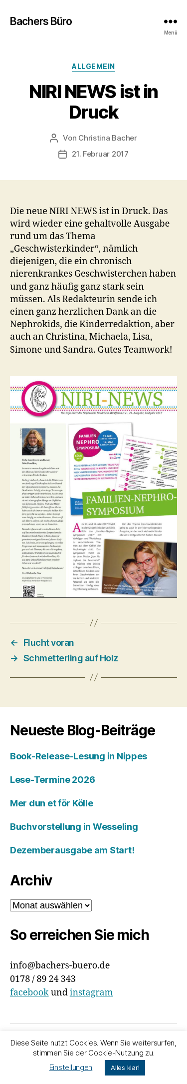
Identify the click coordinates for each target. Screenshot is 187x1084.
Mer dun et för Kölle (51, 803)
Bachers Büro (41, 21)
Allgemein (93, 66)
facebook (29, 992)
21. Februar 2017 (100, 154)
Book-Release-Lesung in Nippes (78, 756)
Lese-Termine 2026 (52, 779)
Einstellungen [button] (71, 1067)
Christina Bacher (107, 138)
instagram (91, 992)
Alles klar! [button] (125, 1067)
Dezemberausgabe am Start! (72, 850)
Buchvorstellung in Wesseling (74, 826)
